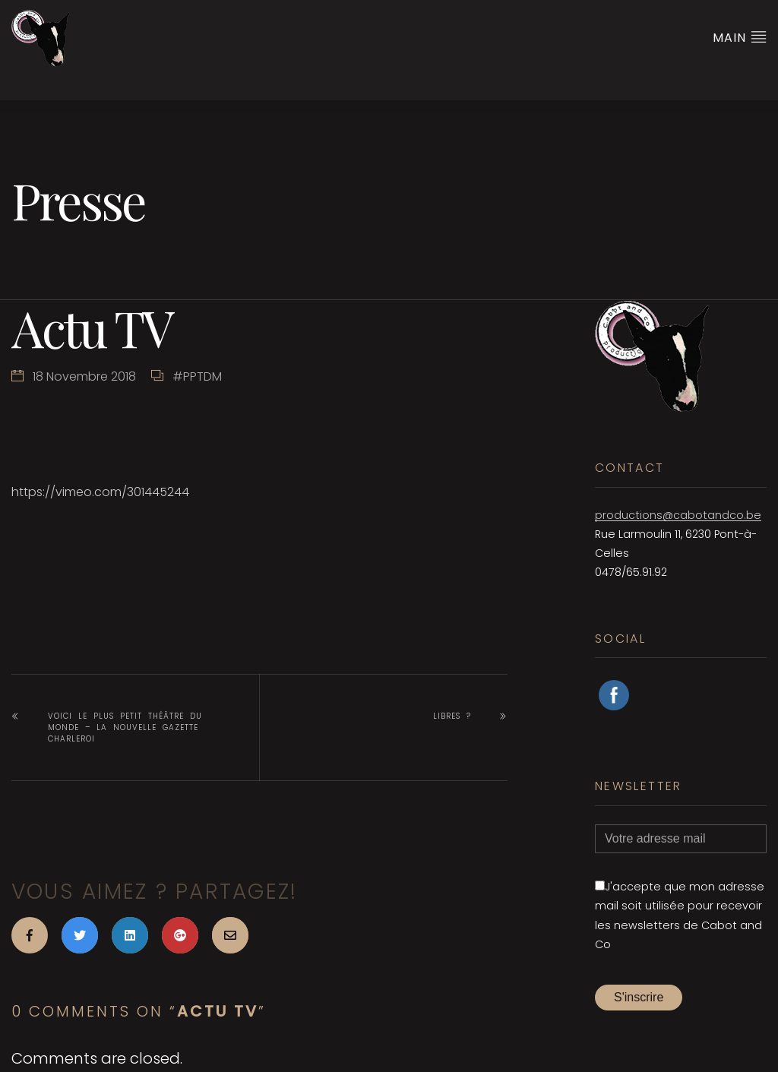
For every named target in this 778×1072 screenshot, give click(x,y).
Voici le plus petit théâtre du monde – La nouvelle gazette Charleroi (125, 727)
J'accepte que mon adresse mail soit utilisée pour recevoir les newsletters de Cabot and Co (679, 915)
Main (740, 37)
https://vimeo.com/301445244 (100, 492)
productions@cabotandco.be (678, 515)
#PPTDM (197, 376)
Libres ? (452, 716)
